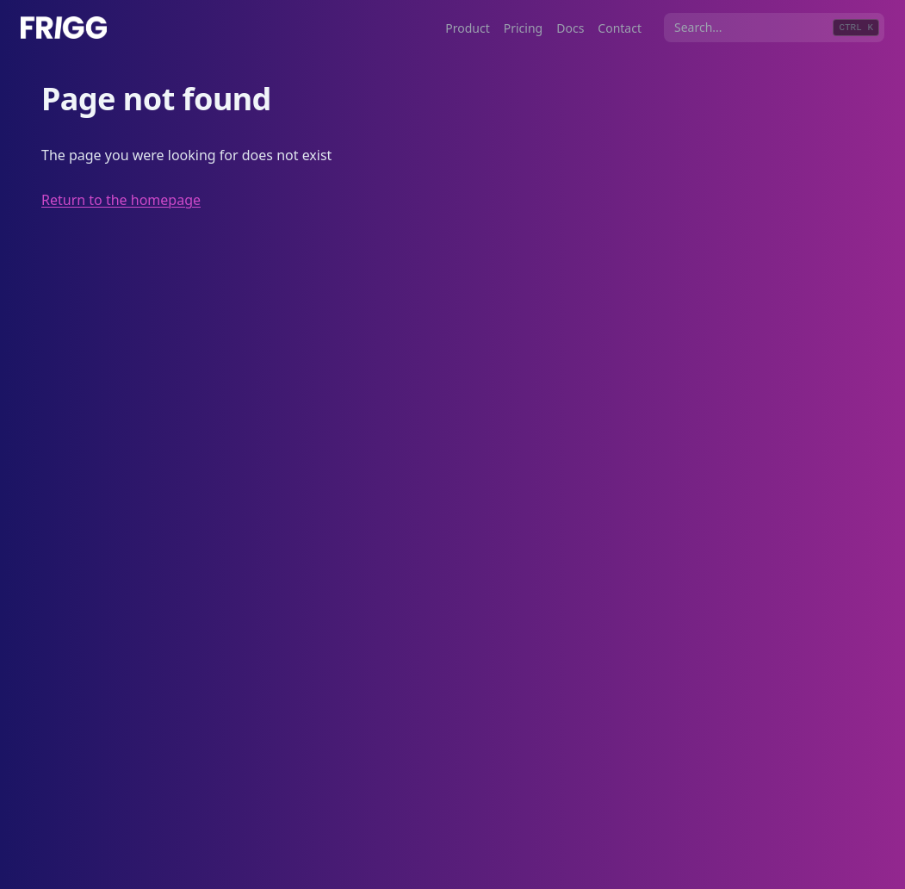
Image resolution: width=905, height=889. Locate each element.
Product (467, 28)
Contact (620, 28)
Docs (570, 28)
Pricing (523, 28)
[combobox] (774, 27)
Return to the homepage (121, 199)
